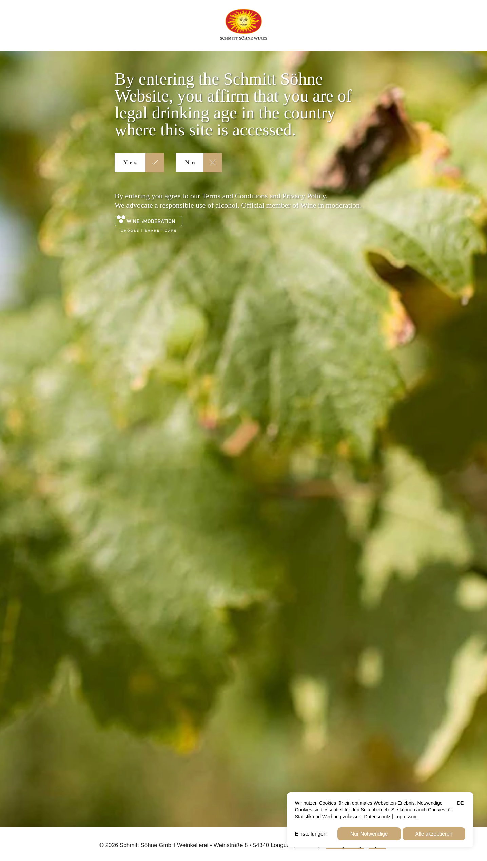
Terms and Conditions (235, 195)
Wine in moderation (330, 205)
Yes (131, 163)
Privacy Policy (304, 195)
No (191, 163)
